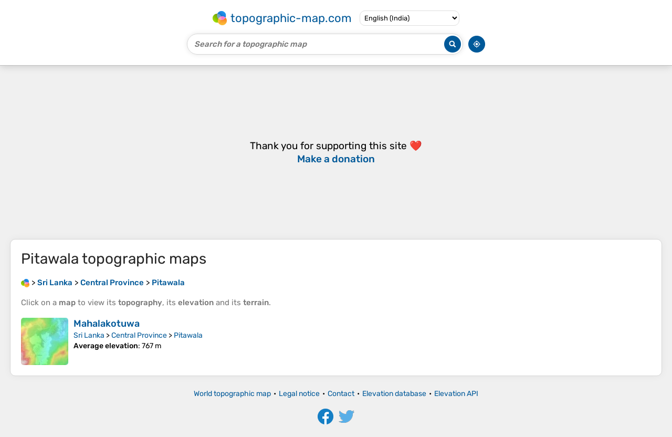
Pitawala (188, 335)
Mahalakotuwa (107, 323)
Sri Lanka (89, 335)
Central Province (139, 335)
